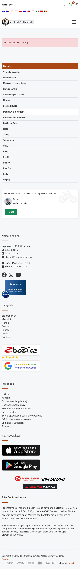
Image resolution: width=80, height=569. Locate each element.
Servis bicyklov (10, 412)
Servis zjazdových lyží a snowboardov (22, 415)
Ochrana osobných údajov (15, 401)
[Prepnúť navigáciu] (59, 22)
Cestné (5, 326)
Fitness (6, 330)
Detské (5, 333)
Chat (11, 212)
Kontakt (6, 397)
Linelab (71, 563)
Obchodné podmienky (13, 405)
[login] (76, 4)
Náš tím (6, 394)
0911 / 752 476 (13, 253)
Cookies (6, 559)
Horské (5, 322)
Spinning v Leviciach (13, 422)
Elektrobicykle (9, 315)
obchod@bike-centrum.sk (18, 257)
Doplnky (6, 337)
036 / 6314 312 (13, 250)
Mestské (6, 319)
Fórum (5, 426)
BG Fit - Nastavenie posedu (16, 419)
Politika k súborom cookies (16, 408)
